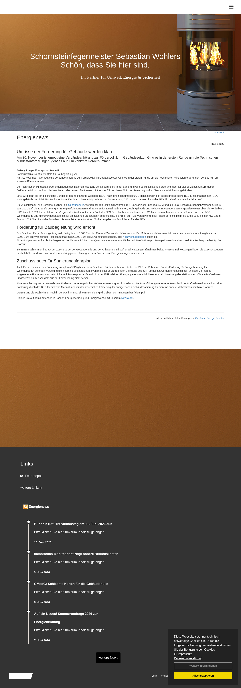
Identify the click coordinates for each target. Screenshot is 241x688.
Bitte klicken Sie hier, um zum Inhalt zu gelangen (69, 532)
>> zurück (218, 132)
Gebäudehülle (76, 204)
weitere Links (31, 487)
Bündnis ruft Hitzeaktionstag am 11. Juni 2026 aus (73, 524)
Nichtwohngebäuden (134, 236)
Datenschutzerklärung (188, 658)
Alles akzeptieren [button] (203, 675)
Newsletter (127, 298)
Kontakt (164, 676)
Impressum (185, 654)
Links (26, 464)
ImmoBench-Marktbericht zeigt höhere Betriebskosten (76, 554)
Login (154, 676)
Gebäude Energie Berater (209, 318)
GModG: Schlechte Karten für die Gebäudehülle (71, 584)
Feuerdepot (31, 476)
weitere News (108, 658)
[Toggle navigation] (231, 10)
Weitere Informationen (203, 665)
